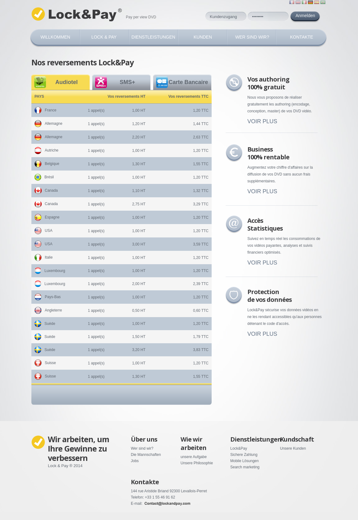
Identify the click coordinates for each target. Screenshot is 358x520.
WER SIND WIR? (252, 37)
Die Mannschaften (146, 454)
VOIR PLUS (262, 121)
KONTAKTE (301, 37)
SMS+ (127, 82)
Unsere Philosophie (197, 463)
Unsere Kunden (293, 448)
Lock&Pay (238, 448)
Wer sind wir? (142, 448)
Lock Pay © (78, 14)
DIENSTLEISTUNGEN (153, 37)
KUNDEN (203, 37)
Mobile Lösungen (244, 461)
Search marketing (244, 467)
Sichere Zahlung (243, 454)
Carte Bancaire (188, 82)
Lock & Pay (104, 37)
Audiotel (66, 82)
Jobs (135, 461)
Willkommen (55, 37)
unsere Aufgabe (194, 457)
